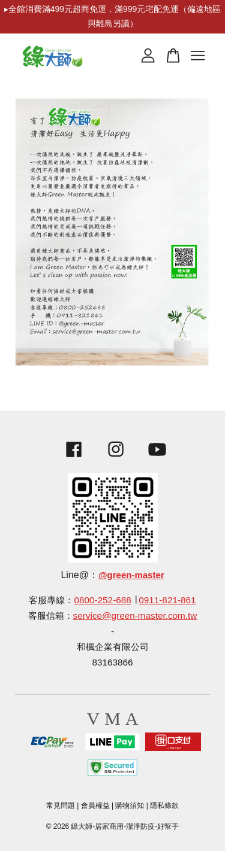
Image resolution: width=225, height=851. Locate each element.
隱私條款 (164, 805)
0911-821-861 (167, 600)
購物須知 (129, 805)
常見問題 (60, 805)
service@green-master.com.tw (135, 615)
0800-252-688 (102, 600)
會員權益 (95, 805)
